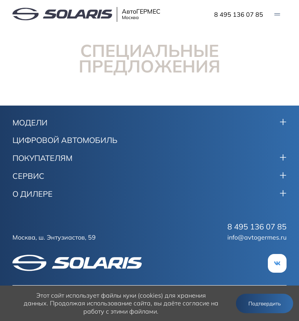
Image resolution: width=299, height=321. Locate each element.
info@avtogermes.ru (257, 237)
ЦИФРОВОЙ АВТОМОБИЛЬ (65, 140)
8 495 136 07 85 (238, 14)
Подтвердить (264, 303)
